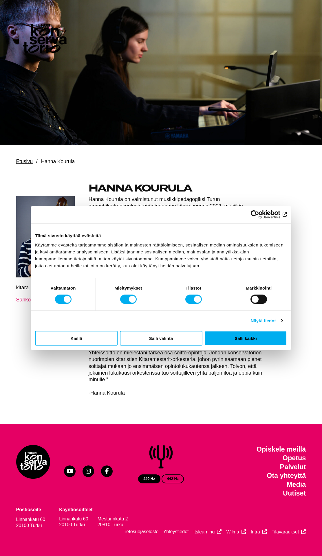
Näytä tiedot (263, 320)
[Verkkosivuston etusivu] (44, 40)
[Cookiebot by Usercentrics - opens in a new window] (261, 214)
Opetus (294, 458)
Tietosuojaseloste (141, 531)
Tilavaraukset (285, 531)
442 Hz (173, 478)
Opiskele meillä (281, 449)
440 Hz (149, 478)
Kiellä (76, 338)
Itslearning (204, 531)
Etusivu (24, 161)
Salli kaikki (246, 338)
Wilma (232, 531)
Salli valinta (161, 338)
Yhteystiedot (176, 531)
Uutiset (294, 493)
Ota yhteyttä (286, 475)
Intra (255, 531)
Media (296, 484)
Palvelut (293, 467)
